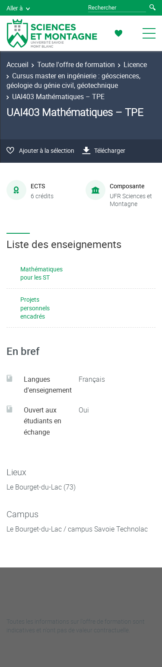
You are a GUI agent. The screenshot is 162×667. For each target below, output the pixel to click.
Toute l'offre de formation (76, 64)
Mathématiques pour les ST (41, 273)
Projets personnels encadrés (35, 307)
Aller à (18, 8)
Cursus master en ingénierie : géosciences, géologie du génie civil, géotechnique (73, 80)
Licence (135, 64)
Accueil (17, 64)
